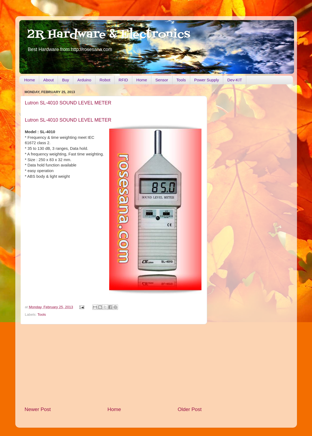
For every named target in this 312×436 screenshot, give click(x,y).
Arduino (84, 80)
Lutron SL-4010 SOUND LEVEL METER (68, 103)
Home (29, 80)
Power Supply (206, 80)
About (48, 80)
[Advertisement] (113, 365)
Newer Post (38, 409)
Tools (181, 80)
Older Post (189, 409)
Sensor (161, 80)
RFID (123, 80)
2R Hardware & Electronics (108, 34)
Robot (105, 80)
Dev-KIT (234, 80)
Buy (65, 80)
